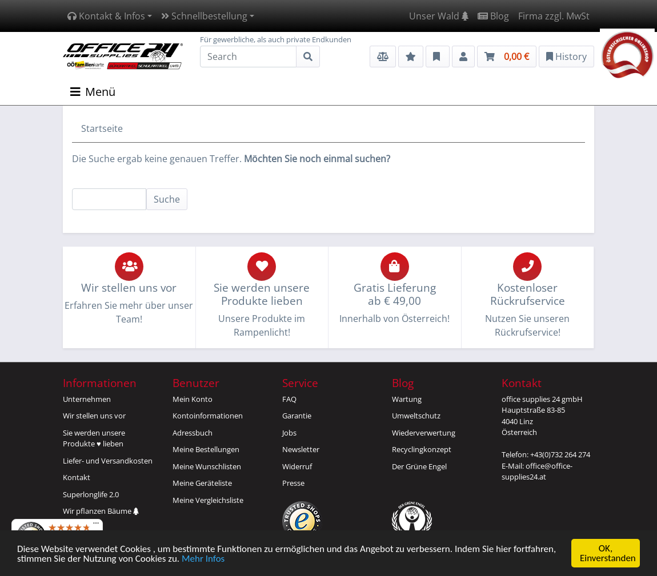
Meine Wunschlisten (207, 466)
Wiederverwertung (423, 433)
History (566, 56)
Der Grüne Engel (419, 466)
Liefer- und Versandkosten (108, 461)
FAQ (289, 399)
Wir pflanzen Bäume (101, 511)
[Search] (248, 56)
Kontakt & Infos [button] (106, 16)
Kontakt (76, 477)
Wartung (407, 399)
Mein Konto (193, 399)
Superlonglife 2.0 (91, 494)
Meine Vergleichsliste (208, 500)
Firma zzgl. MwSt (554, 16)
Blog (493, 16)
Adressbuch (193, 433)
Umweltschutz (416, 415)
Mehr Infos (203, 559)
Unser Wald (438, 16)
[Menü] (96, 526)
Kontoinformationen (208, 415)
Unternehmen (87, 399)
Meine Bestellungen (206, 449)
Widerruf (297, 466)
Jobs (289, 433)
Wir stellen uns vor (94, 415)
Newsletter (300, 449)
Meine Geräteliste (202, 483)
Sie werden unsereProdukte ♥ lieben (94, 438)
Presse (293, 483)
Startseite (102, 128)
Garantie (296, 415)
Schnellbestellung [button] (204, 16)
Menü (92, 91)
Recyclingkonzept (421, 449)
